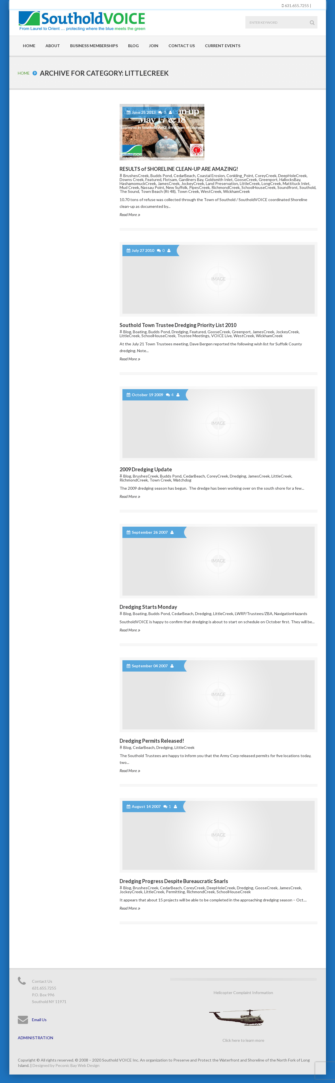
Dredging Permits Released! (152, 741)
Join (153, 45)
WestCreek (211, 191)
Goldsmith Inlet (219, 179)
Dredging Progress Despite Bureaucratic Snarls (174, 881)
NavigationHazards (290, 613)
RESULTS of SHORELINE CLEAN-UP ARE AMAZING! (179, 169)
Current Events (222, 45)
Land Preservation (222, 183)
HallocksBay (289, 179)
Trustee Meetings (193, 335)
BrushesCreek (136, 175)
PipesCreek (199, 187)
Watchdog (182, 480)
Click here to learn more (243, 1040)
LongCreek (271, 183)
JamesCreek (169, 183)
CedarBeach (184, 175)
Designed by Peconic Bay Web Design (66, 1065)
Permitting (175, 891)
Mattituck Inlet (296, 183)
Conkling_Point (239, 175)
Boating (140, 331)
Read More (130, 214)
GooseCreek (245, 179)
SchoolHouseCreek (258, 187)
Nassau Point (152, 187)
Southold (307, 187)
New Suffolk (176, 187)
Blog (133, 45)
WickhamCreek (236, 191)
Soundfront (287, 187)
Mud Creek (129, 187)
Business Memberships (94, 45)
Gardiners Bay (191, 179)
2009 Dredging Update (146, 469)
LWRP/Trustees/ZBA (254, 613)
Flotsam (170, 179)
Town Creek (188, 191)
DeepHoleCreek (292, 175)
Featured (153, 179)
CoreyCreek (265, 175)
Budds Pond (161, 175)
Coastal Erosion (211, 175)
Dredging (180, 331)
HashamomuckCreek (138, 183)
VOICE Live (221, 335)
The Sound (129, 191)
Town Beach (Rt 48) (158, 191)
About (53, 45)
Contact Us (181, 45)
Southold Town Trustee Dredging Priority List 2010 (178, 325)
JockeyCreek (192, 183)
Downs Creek (132, 179)
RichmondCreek (225, 187)
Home (29, 45)
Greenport (268, 179)
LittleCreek (250, 183)
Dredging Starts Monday (148, 607)
